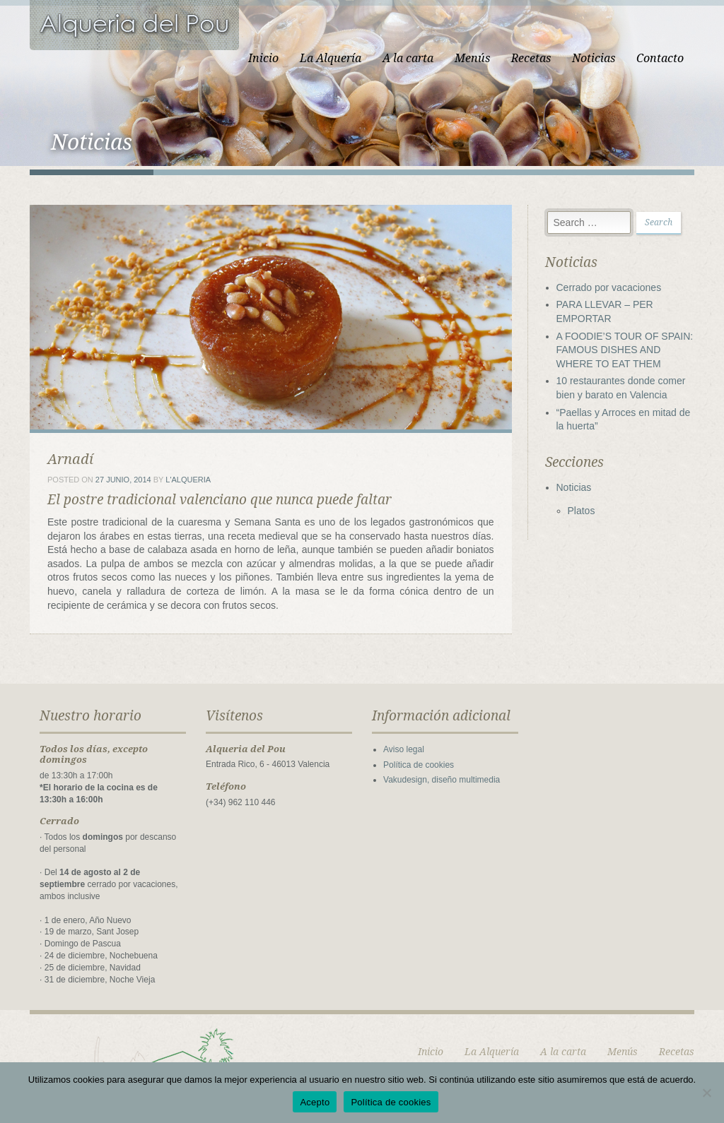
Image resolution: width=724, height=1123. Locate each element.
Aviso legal (403, 749)
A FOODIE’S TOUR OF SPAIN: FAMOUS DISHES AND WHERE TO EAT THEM (625, 350)
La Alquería (330, 58)
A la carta (408, 58)
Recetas (531, 58)
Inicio (263, 58)
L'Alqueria (188, 479)
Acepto (314, 1102)
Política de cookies (418, 765)
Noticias (593, 58)
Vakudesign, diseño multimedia (441, 780)
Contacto (660, 58)
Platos (581, 510)
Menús (472, 58)
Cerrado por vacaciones (609, 287)
